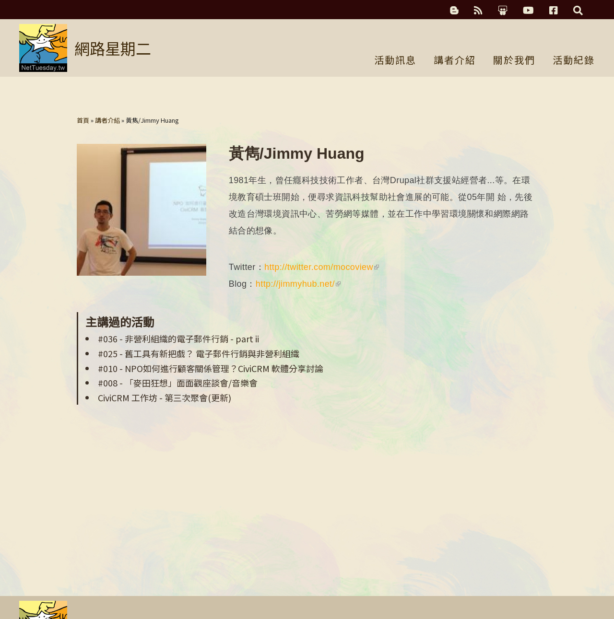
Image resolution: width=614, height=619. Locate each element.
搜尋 (578, 10)
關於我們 (514, 61)
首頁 (83, 120)
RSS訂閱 (478, 10)
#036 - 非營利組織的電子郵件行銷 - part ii (178, 338)
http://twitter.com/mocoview (321, 267)
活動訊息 (395, 61)
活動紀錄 (574, 61)
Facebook (553, 10)
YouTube (528, 10)
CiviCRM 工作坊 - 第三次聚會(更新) (164, 397)
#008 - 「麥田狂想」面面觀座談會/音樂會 (178, 382)
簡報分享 (503, 10)
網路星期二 (112, 48)
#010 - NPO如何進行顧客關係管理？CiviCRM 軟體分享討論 (210, 368)
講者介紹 (455, 61)
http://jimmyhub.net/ (298, 284)
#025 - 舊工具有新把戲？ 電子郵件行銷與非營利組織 (198, 353)
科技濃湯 (454, 10)
